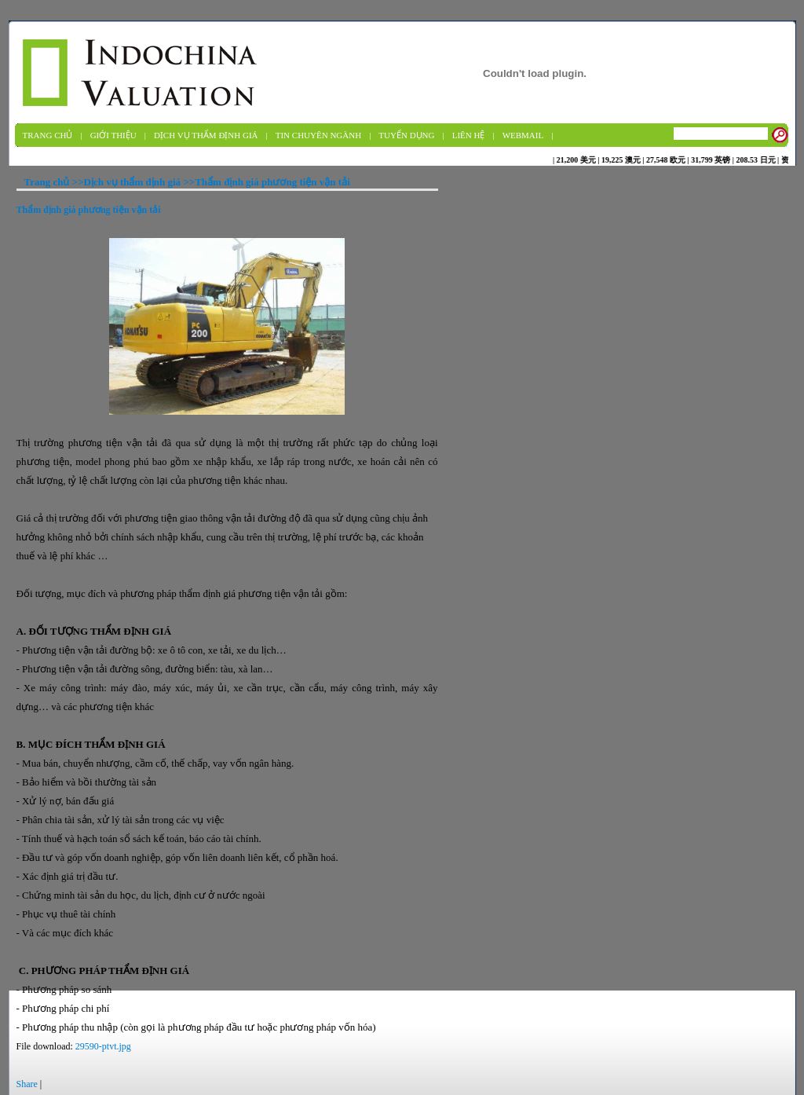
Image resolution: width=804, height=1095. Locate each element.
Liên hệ (468, 135)
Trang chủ (48, 135)
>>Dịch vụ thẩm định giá (126, 182)
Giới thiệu (113, 135)
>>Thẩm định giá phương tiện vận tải (265, 182)
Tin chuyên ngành (318, 135)
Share (27, 1084)
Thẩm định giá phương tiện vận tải (88, 209)
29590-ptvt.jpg (103, 1046)
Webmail (523, 135)
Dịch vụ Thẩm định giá (206, 135)
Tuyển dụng (406, 135)
